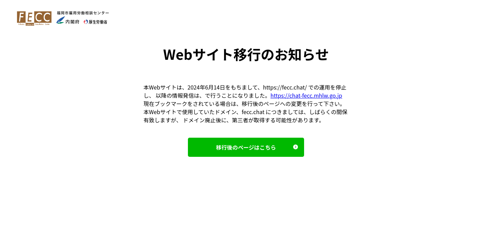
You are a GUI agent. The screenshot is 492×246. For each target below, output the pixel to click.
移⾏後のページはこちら (246, 147)
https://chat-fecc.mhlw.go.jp (306, 95)
